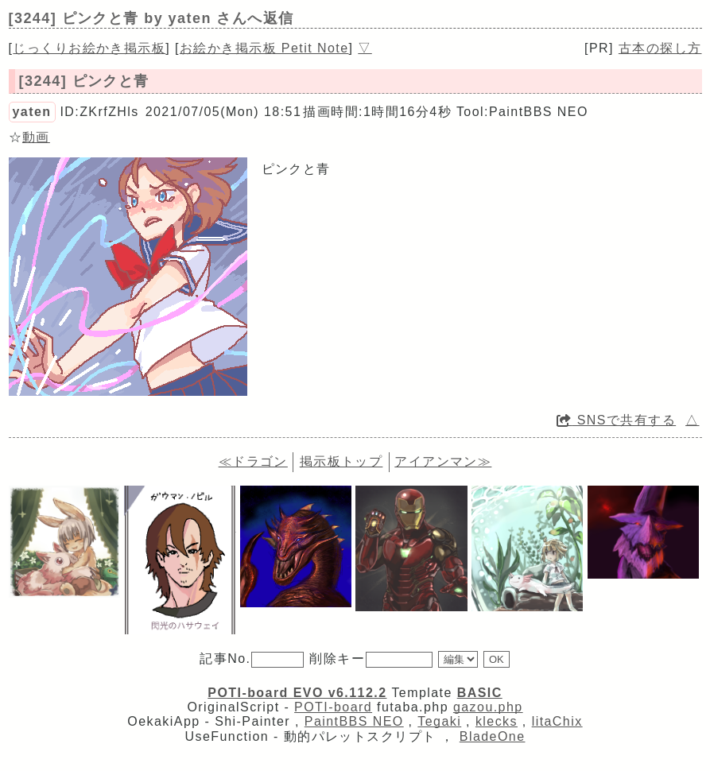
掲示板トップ (341, 461)
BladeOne (493, 736)
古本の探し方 (660, 48)
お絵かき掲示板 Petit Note (264, 48)
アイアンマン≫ (442, 461)
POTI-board (333, 707)
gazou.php (488, 707)
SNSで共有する (616, 420)
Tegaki (439, 721)
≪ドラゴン (253, 461)
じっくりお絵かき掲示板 (89, 48)
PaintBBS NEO (354, 721)
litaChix (557, 721)
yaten (32, 111)
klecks (496, 721)
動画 (36, 137)
